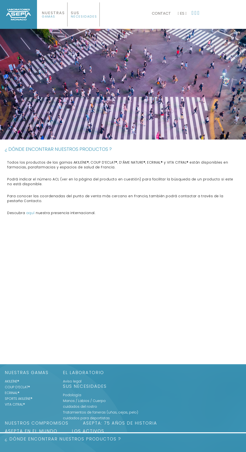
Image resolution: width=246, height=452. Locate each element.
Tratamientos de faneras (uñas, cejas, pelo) (100, 412)
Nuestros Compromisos (36, 423)
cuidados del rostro (80, 406)
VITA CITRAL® (15, 404)
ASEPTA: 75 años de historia (120, 423)
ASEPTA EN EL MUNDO (31, 431)
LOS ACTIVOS (88, 431)
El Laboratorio (83, 373)
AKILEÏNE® (12, 381)
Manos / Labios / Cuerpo (84, 400)
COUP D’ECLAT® (17, 387)
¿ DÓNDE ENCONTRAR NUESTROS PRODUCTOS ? (63, 439)
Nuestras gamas (27, 373)
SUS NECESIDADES (85, 386)
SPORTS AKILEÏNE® (18, 398)
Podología (72, 395)
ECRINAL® (12, 392)
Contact (161, 13)
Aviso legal (72, 381)
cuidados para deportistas (86, 418)
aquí (30, 212)
